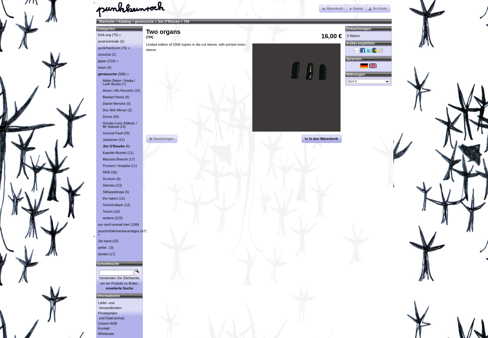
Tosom (108, 211)
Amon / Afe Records (118, 90)
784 (186, 21)
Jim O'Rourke (168, 21)
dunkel (103, 254)
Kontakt (104, 328)
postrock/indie (108, 41)
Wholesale (106, 334)
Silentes (109, 185)
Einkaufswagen (358, 28)
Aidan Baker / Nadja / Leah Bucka (119, 82)
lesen (102, 67)
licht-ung (104, 35)
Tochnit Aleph (113, 205)
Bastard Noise (113, 97)
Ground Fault (113, 133)
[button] (333, 9)
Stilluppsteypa (113, 192)
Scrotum (109, 179)
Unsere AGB (107, 323)
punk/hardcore (109, 48)
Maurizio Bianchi (115, 159)
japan (102, 61)
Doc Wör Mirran (115, 110)
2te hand (104, 241)
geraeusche (144, 21)
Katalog (125, 21)
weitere (108, 218)
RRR (106, 172)
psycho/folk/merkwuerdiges (118, 231)
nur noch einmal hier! (114, 224)
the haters (110, 198)
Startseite (107, 21)
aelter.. (103, 247)
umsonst (104, 54)
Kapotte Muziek (114, 153)
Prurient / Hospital (116, 166)
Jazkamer (110, 139)
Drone (107, 116)
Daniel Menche (114, 103)
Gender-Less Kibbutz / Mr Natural (120, 124)
